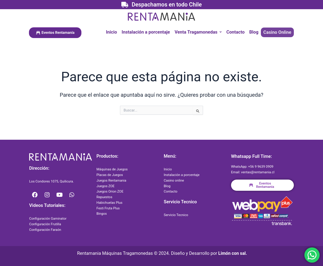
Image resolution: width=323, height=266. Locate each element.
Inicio (112, 32)
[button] (199, 32)
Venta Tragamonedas (199, 32)
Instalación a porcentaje (146, 32)
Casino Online (277, 32)
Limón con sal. (232, 253)
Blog (254, 32)
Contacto (236, 32)
